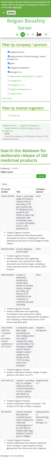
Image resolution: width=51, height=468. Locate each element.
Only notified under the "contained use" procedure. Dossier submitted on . (7, 337)
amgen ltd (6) (16, 93)
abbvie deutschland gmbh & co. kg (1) (26, 76)
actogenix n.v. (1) (17, 85)
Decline (11, 13)
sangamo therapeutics (29, 125)
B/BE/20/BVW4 (7, 275)
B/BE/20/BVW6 (7, 249)
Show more (7, 98)
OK (3, 12)
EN (22, 34)
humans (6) (15, 115)
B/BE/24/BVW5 (7, 196)
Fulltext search (6, 172)
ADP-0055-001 (7, 380)
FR (28, 34)
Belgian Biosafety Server (26, 24)
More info (17, 7)
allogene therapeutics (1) (21, 89)
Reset (4, 184)
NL (33, 34)
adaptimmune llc (9, 125)
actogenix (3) (15, 80)
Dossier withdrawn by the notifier (24, 250)
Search (41, 176)
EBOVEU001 (6, 411)
